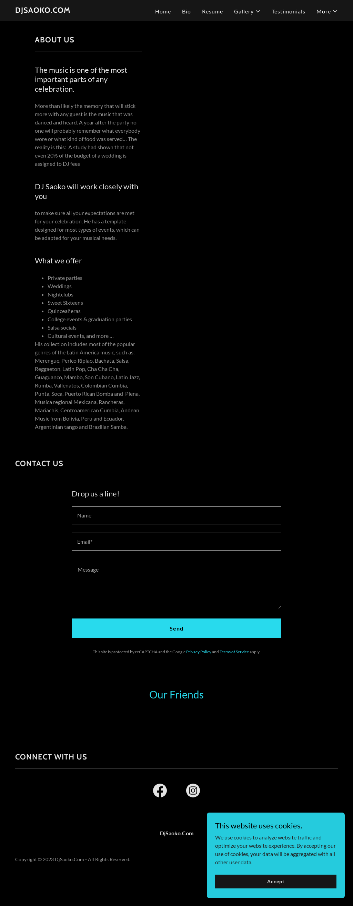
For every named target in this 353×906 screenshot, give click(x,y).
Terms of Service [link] (234, 651)
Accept (275, 881)
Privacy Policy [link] (198, 651)
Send (176, 628)
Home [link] (163, 11)
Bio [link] (186, 11)
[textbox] (176, 515)
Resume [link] (212, 11)
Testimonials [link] (288, 11)
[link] (42, 10)
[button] (247, 11)
